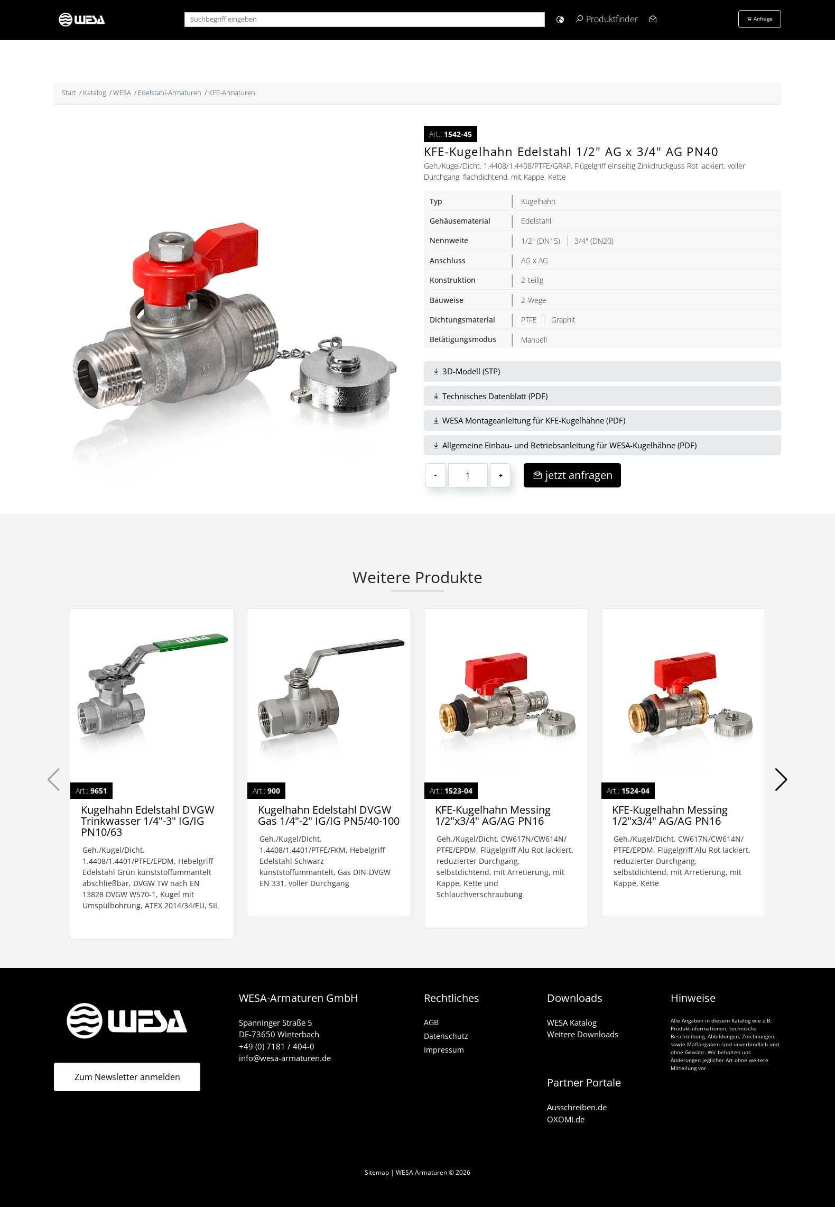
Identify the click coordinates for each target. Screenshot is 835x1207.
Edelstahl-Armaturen (169, 92)
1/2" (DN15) (540, 241)
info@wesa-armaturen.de (285, 1058)
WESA (122, 92)
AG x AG (534, 260)
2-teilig (532, 280)
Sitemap (377, 1172)
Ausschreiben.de (577, 1107)
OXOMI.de (565, 1119)
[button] (559, 19)
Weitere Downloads (582, 1034)
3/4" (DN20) (594, 241)
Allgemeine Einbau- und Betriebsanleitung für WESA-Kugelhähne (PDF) (564, 445)
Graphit (563, 320)
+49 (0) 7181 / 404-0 (276, 1046)
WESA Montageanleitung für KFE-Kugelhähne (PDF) (528, 420)
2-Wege (533, 300)
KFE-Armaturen (231, 92)
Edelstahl (536, 221)
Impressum (444, 1050)
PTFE (529, 320)
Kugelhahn (538, 201)
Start (69, 92)
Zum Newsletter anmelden (127, 1077)
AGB (431, 1022)
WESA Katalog (572, 1022)
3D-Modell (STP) (466, 371)
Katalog (94, 92)
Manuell (534, 340)
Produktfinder (612, 19)
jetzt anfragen (572, 475)
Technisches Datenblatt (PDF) (490, 396)
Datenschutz (446, 1036)
